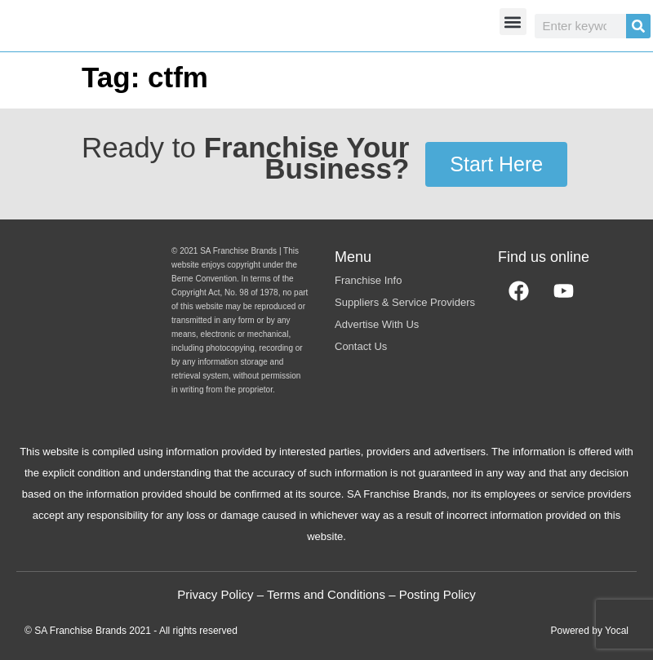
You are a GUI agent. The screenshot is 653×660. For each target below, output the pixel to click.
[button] (513, 21)
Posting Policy (437, 594)
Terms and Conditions (326, 594)
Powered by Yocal (590, 630)
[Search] (638, 26)
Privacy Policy (215, 594)
